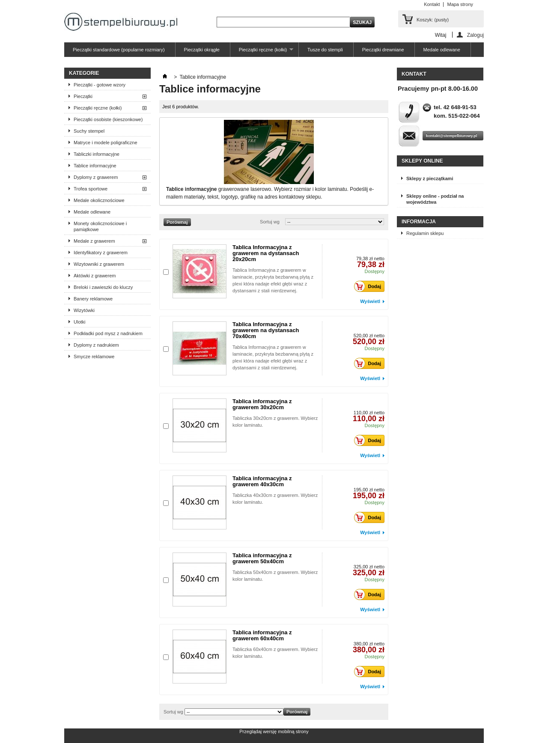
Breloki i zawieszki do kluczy (103, 287)
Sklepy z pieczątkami (429, 178)
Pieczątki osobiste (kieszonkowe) (108, 119)
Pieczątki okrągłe (202, 49)
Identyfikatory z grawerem (101, 252)
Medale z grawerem (94, 241)
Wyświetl (370, 301)
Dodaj (370, 286)
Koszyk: (433, 19)
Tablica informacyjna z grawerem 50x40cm (262, 558)
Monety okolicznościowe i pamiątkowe (100, 226)
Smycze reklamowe (94, 356)
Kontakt (432, 4)
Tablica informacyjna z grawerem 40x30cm (262, 481)
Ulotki (80, 321)
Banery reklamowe (93, 298)
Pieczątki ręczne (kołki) (261, 52)
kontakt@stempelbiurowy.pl (451, 136)
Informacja (419, 222)
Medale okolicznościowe (99, 200)
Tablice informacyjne (95, 165)
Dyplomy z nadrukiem (96, 345)
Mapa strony (460, 4)
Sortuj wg (270, 221)
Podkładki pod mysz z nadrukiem (108, 333)
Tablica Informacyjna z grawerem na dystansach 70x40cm (265, 330)
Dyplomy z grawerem (96, 177)
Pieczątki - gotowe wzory (99, 84)
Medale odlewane (441, 49)
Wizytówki (84, 310)
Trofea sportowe (90, 188)
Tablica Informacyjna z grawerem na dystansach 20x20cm (265, 253)
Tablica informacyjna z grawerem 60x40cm (262, 635)
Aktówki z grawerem (95, 275)
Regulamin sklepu (425, 233)
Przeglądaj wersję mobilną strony (273, 731)
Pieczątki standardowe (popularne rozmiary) (119, 49)
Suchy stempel (89, 131)
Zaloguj (475, 35)
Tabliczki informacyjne (96, 154)
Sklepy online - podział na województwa (435, 199)
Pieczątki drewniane (383, 49)
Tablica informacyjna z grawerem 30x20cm (262, 404)
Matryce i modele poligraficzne (105, 142)
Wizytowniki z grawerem (99, 264)
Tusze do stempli (325, 49)
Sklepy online (422, 161)
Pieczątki (83, 96)
